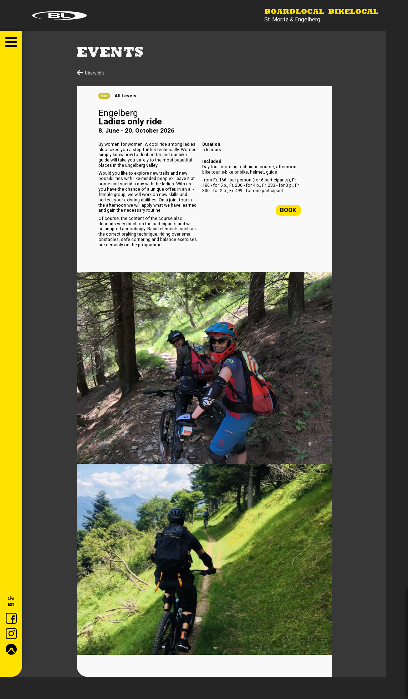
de (11, 598)
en (11, 604)
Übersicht (94, 73)
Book (288, 210)
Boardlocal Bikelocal (321, 12)
